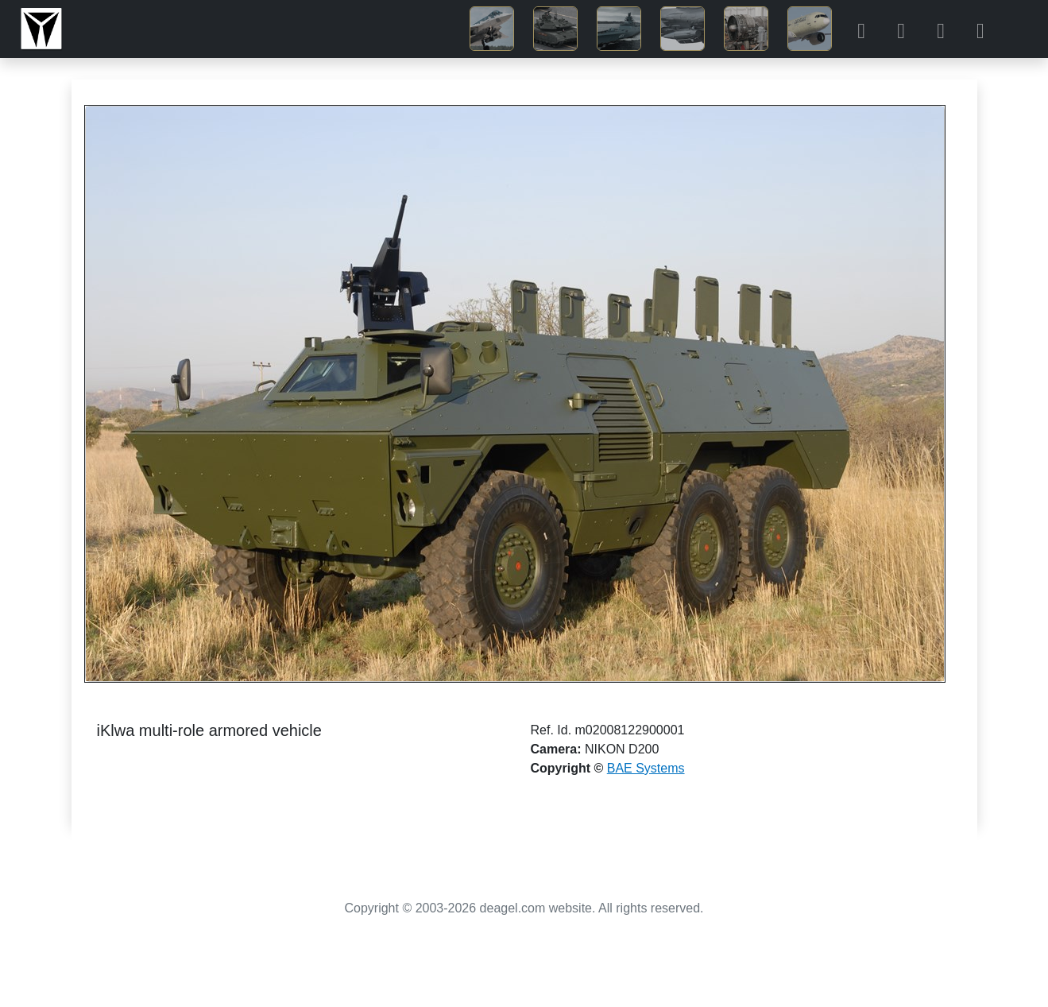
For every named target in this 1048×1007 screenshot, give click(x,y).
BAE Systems (646, 768)
